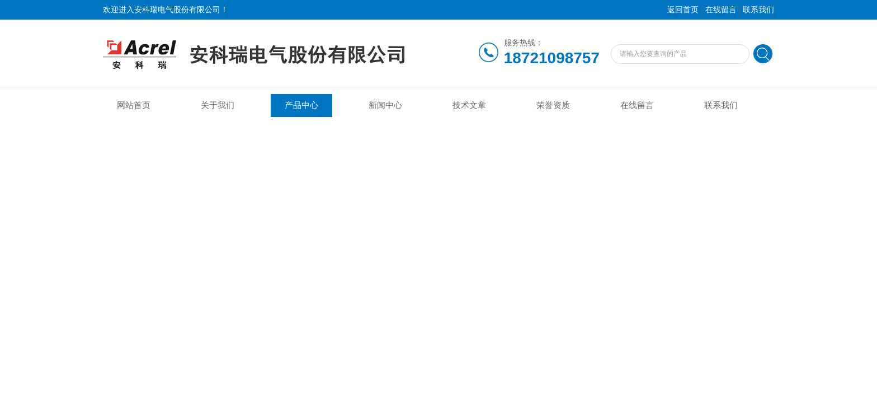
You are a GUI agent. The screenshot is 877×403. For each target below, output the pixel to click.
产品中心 (301, 105)
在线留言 (721, 10)
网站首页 (133, 105)
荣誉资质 (553, 105)
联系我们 (758, 10)
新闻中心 (385, 105)
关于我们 (217, 105)
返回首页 (683, 10)
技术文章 (469, 105)
